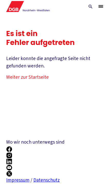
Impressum (17, 180)
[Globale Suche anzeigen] (90, 7)
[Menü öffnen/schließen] (101, 6)
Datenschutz (46, 180)
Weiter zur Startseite (27, 77)
